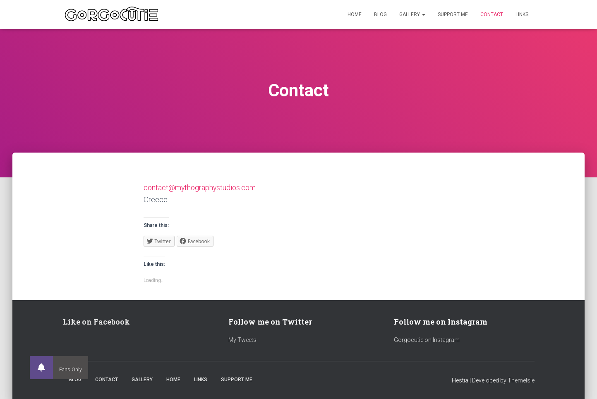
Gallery (412, 14)
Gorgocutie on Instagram (427, 340)
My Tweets (242, 340)
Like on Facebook (96, 322)
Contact (491, 14)
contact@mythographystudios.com (200, 187)
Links (521, 14)
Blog (380, 14)
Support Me (453, 14)
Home (355, 14)
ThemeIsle (521, 380)
